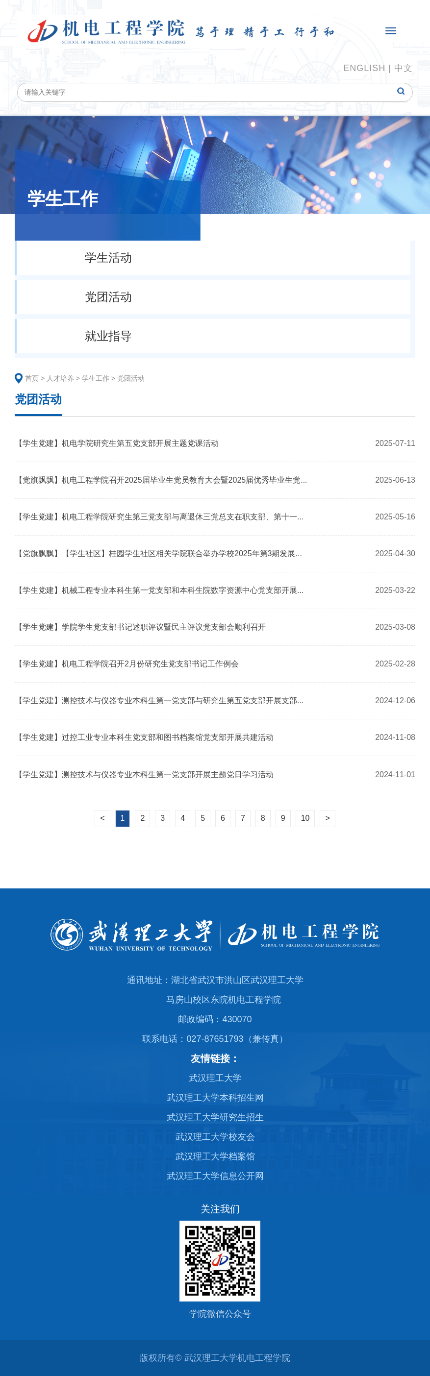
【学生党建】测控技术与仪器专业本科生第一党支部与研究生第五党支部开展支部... (159, 700)
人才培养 (60, 378)
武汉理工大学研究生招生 (215, 1117)
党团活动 (108, 296)
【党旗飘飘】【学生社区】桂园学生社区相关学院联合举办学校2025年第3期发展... (158, 553)
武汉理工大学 (215, 1078)
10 (305, 818)
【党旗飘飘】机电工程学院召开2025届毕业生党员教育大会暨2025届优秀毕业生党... (161, 480)
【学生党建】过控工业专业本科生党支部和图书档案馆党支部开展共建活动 (144, 737)
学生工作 (95, 378)
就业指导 (108, 336)
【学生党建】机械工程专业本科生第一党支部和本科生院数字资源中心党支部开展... (159, 590)
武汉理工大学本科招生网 (215, 1098)
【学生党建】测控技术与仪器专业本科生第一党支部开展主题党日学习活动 (144, 774)
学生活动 (108, 257)
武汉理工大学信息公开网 (215, 1176)
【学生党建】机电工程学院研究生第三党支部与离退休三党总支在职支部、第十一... (159, 517)
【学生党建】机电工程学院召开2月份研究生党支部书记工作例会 (127, 664)
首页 (32, 378)
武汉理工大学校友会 (215, 1137)
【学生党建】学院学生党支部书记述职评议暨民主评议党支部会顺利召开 (140, 627)
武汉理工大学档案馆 (215, 1156)
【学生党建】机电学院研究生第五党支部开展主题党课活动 (117, 443)
